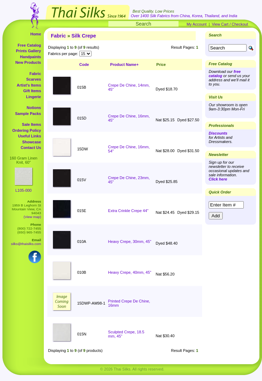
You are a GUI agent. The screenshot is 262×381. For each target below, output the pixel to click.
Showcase (31, 142)
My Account (197, 24)
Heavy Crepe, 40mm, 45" (129, 272)
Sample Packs (28, 113)
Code (84, 64)
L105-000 (23, 190)
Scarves (33, 79)
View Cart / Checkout (230, 24)
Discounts (218, 133)
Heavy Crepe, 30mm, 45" (129, 241)
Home (35, 34)
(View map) (32, 217)
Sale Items (31, 124)
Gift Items (32, 91)
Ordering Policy (26, 130)
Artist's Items (29, 85)
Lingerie (33, 97)
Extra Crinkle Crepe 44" (128, 211)
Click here (218, 179)
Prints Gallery (28, 51)
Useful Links (29, 136)
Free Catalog (29, 45)
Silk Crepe (84, 36)
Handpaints (30, 57)
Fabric (35, 74)
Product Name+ (124, 64)
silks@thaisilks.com (26, 244)
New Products (28, 62)
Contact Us (31, 147)
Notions (34, 108)
